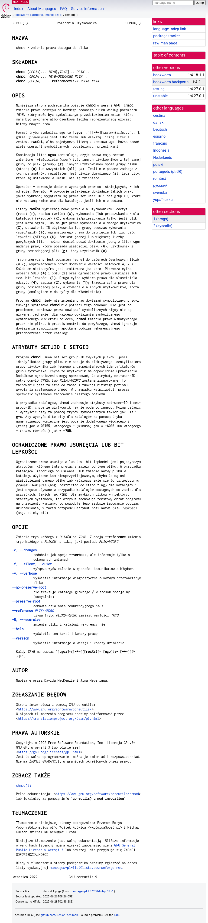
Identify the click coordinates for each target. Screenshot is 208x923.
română (159, 178)
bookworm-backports (29, 15)
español (159, 136)
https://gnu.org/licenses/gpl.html (49, 752)
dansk (158, 122)
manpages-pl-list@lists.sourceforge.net (86, 868)
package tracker (166, 36)
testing (159, 89)
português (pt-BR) (168, 171)
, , (32, 564)
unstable (160, 96)
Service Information (87, 9)
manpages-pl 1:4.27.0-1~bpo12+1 (92, 891)
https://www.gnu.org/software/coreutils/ (55, 709)
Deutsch (160, 129)
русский (160, 185)
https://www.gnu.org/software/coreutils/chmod (97, 794)
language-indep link (169, 29)
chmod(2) (23, 785)
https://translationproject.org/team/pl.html (58, 718)
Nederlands (162, 157)
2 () (162, 226)
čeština (159, 115)
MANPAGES (20, 1)
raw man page (165, 43)
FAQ (63, 9)
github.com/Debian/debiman (59, 915)
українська (163, 199)
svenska (160, 192)
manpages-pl (54, 15)
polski (158, 164)
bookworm (162, 75)
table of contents (169, 55)
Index (18, 9)
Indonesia (161, 150)
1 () (160, 219)
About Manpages (41, 9)
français (160, 143)
